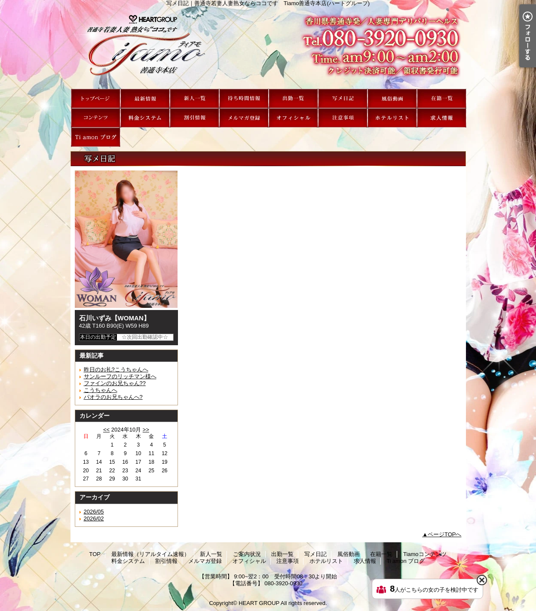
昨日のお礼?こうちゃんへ (116, 369)
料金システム (145, 118)
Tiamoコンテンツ (95, 118)
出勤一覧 (293, 98)
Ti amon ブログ (95, 137)
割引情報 (194, 118)
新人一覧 (194, 98)
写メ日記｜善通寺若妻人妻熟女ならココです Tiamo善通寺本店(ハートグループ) (268, 47)
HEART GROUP (259, 603)
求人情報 (441, 118)
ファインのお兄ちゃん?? (115, 383)
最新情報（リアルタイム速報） (145, 98)
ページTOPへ (445, 534)
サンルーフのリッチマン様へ (120, 376)
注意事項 (343, 118)
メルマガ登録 (244, 118)
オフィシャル (293, 118)
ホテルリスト (392, 118)
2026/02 (94, 518)
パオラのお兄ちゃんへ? (113, 397)
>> (146, 429)
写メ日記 (343, 98)
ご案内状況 (244, 98)
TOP (95, 98)
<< (106, 429)
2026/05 (94, 511)
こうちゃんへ (100, 390)
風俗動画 (392, 98)
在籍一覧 (441, 98)
